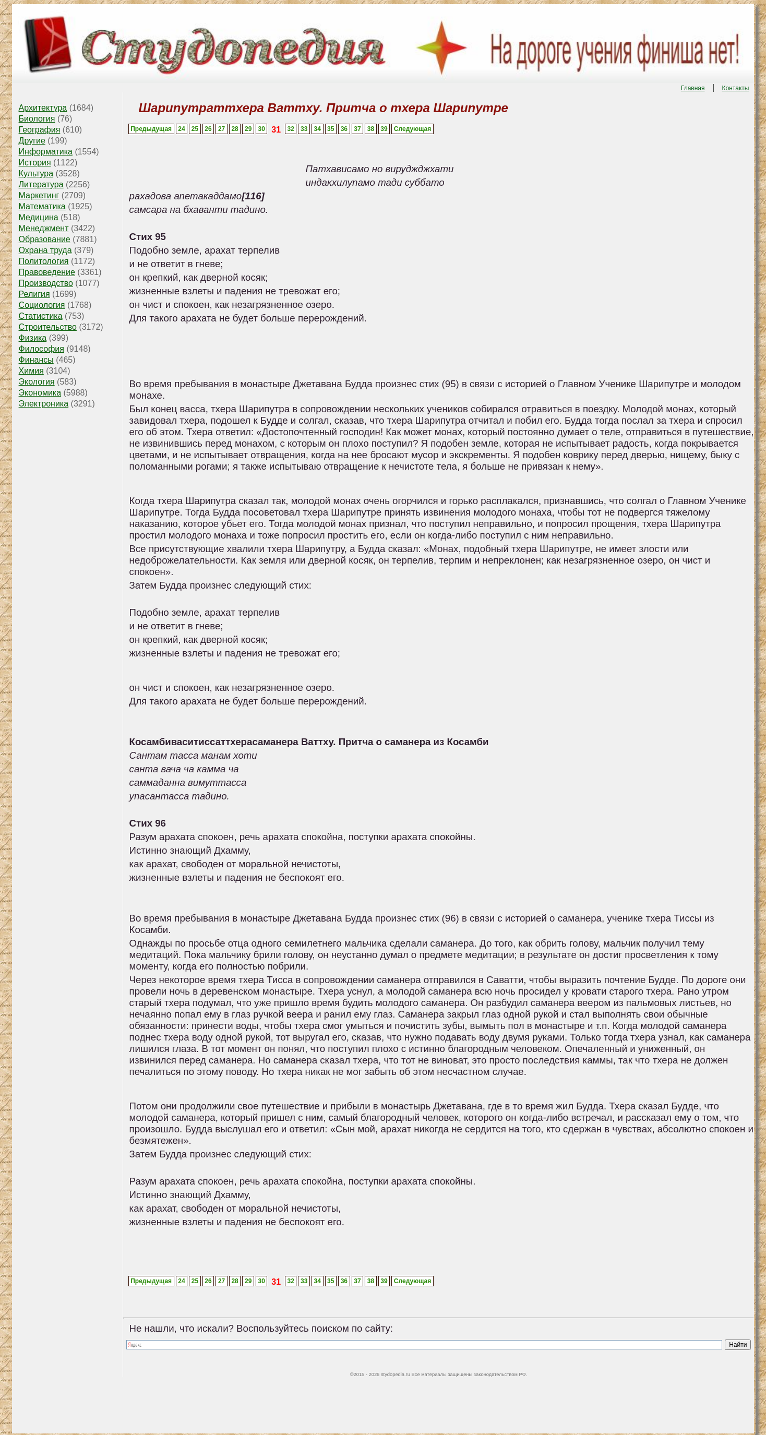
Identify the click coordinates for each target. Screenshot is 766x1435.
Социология (42, 305)
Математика (42, 206)
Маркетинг (39, 195)
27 (221, 129)
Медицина (38, 217)
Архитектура (43, 107)
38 (370, 129)
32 (290, 129)
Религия (34, 294)
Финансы (36, 359)
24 (181, 129)
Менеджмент (44, 228)
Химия (31, 370)
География (40, 129)
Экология (37, 381)
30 (261, 129)
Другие (32, 140)
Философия (41, 348)
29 (248, 129)
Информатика (46, 151)
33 (304, 129)
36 (344, 129)
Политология (44, 261)
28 (234, 129)
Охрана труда (45, 250)
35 (330, 129)
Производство (46, 283)
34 (317, 129)
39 (383, 129)
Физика (33, 337)
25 (195, 129)
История (35, 162)
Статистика (41, 316)
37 (357, 129)
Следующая (412, 129)
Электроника (44, 403)
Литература (41, 184)
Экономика (40, 392)
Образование (44, 239)
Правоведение (47, 272)
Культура (36, 173)
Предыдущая (151, 129)
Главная (693, 88)
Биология (37, 118)
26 (208, 129)
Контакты (735, 88)
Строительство (48, 326)
